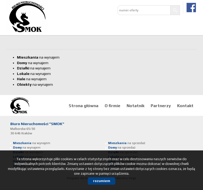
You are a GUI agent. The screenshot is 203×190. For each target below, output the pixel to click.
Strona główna (83, 105)
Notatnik (135, 105)
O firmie (112, 105)
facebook (191, 7)
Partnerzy (161, 105)
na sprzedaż (126, 143)
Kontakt (185, 105)
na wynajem (38, 57)
